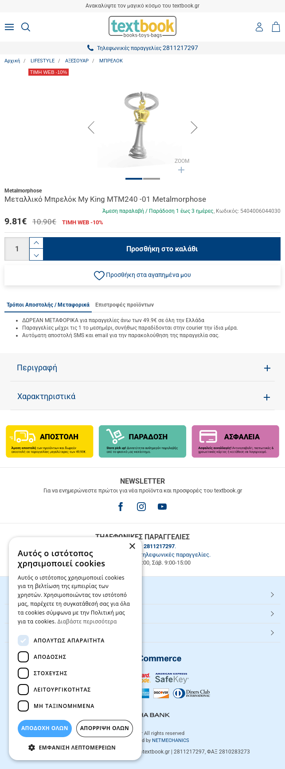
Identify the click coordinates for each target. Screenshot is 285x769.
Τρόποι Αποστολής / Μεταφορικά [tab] (48, 305)
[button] (142, 275)
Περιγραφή (37, 367)
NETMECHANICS (170, 740)
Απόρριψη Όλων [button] (104, 728)
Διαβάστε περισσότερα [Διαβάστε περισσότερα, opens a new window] (87, 621)
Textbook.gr (28, 632)
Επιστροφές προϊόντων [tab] (124, 305)
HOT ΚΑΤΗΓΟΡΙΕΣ (37, 594)
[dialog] (75, 648)
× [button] (132, 546)
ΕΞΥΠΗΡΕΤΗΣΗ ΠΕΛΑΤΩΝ (48, 613)
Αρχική (12, 61)
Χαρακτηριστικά (46, 396)
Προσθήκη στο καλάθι (162, 249)
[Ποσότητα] (16, 249)
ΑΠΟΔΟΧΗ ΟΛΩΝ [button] (44, 728)
